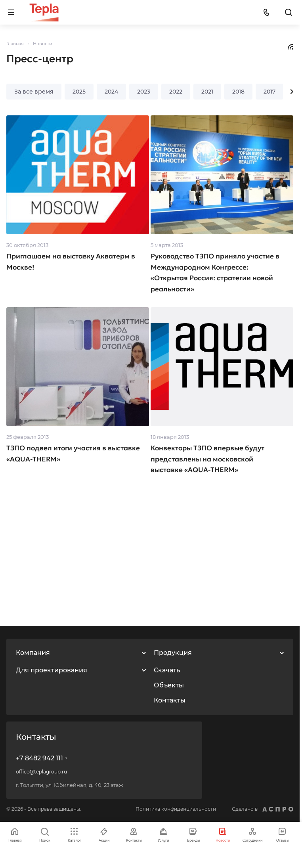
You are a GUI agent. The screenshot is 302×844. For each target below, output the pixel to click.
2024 (111, 91)
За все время (34, 91)
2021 (207, 91)
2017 (269, 91)
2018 (238, 91)
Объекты (169, 685)
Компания (33, 652)
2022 (175, 91)
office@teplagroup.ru (41, 772)
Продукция (173, 652)
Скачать (167, 670)
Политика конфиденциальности (176, 809)
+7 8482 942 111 (39, 758)
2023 (143, 91)
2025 (79, 91)
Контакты (169, 700)
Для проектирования (51, 670)
